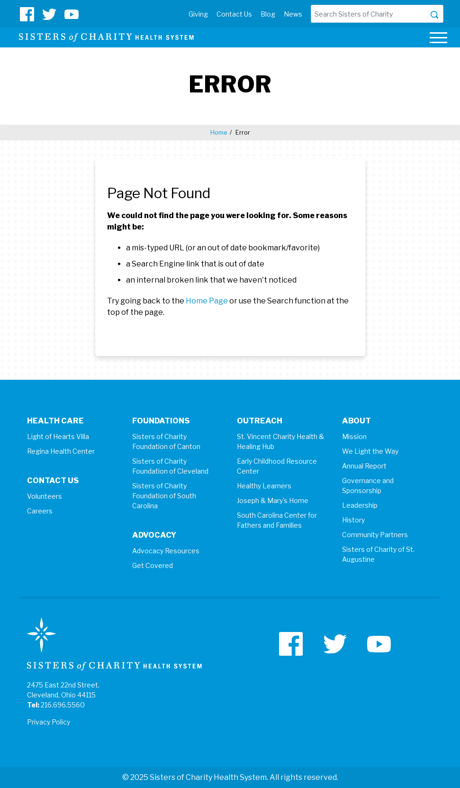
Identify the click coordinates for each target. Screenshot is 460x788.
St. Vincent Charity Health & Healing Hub (280, 441)
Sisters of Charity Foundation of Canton (166, 441)
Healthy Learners (264, 486)
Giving (198, 14)
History (353, 520)
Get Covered (152, 565)
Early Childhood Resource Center (277, 466)
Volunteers (44, 496)
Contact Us (234, 14)
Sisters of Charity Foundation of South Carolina (164, 496)
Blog (268, 14)
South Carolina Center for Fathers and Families (277, 520)
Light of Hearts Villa (58, 436)
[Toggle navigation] (438, 39)
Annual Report (364, 466)
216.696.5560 (63, 705)
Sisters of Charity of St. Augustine (378, 554)
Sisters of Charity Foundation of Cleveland (170, 466)
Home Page (207, 300)
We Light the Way (370, 451)
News (293, 14)
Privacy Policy (48, 722)
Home (218, 132)
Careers (40, 511)
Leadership (360, 505)
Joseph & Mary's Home (272, 500)
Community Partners (375, 535)
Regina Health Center (61, 451)
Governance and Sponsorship (368, 485)
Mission (354, 436)
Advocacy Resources (165, 551)
